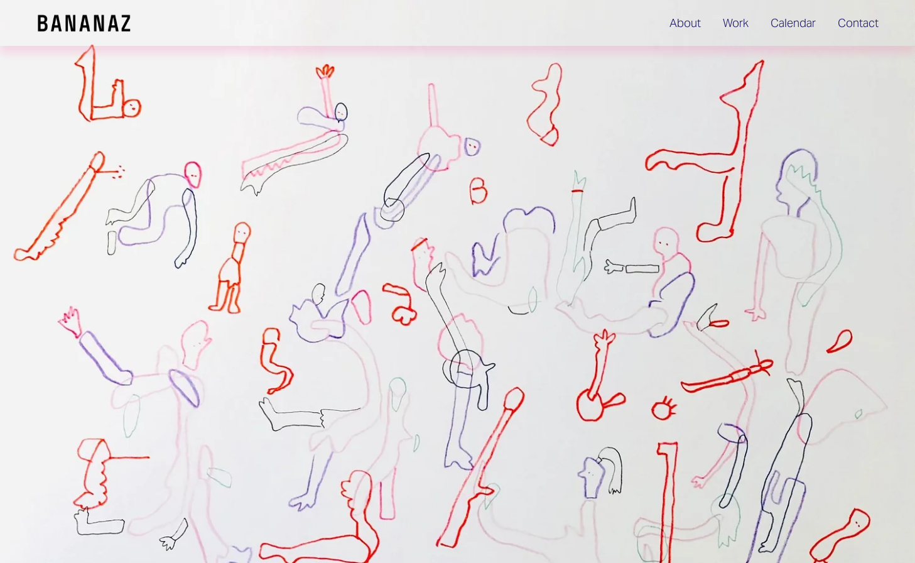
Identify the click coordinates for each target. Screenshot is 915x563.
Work (736, 23)
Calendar (793, 23)
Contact (858, 23)
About (685, 23)
